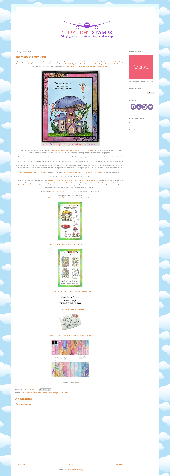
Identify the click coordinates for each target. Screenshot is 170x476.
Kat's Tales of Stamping (60, 191)
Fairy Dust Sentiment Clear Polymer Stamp (94, 64)
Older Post (119, 464)
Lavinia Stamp (116, 64)
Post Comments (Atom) (75, 470)
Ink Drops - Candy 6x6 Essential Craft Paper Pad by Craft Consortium (71, 180)
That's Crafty (69, 64)
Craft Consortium (26, 393)
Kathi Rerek (37, 393)
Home (71, 464)
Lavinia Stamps (100, 172)
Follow (131, 123)
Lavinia (44, 393)
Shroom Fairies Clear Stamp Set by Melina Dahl (66, 150)
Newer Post (21, 464)
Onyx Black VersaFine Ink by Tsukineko (33, 172)
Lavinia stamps (53, 393)
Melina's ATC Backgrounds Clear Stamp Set (37, 64)
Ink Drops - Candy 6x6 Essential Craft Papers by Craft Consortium (85, 66)
